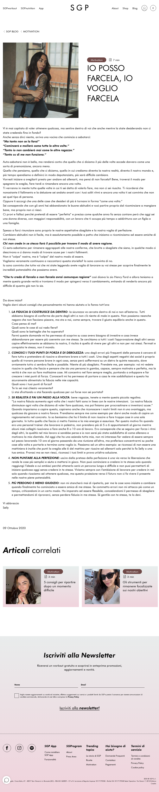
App (41, 8)
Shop (125, 8)
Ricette (89, 760)
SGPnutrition (28, 8)
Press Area (71, 756)
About (115, 8)
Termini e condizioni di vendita (140, 757)
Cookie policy (137, 767)
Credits (153, 783)
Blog (134, 8)
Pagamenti (111, 764)
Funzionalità (50, 759)
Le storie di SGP (93, 755)
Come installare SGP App (52, 753)
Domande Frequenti (115, 755)
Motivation (31, 31)
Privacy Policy (137, 763)
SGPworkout (10, 8)
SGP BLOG (12, 31)
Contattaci (110, 760)
